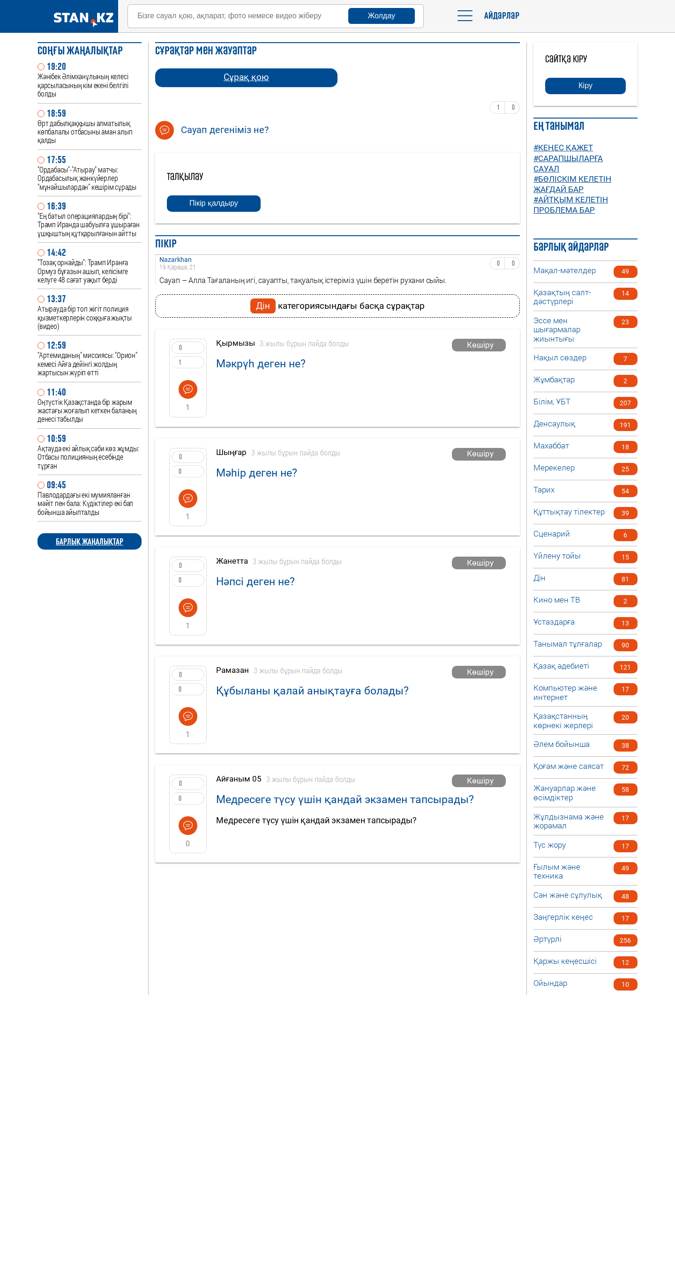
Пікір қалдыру (213, 203)
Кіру (585, 85)
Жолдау (381, 16)
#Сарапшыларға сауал (568, 163)
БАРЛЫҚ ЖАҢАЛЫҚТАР (89, 541)
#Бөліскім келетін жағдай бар (572, 184)
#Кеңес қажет (563, 147)
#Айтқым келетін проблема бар (570, 205)
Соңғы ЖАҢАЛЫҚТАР (80, 50)
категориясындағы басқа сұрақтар (337, 305)
